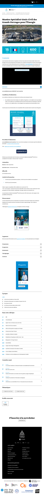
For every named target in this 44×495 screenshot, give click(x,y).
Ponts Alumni (24, 456)
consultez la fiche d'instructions (13, 143)
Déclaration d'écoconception (13, 467)
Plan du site (10, 473)
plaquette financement (12, 206)
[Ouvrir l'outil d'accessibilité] (2, 490)
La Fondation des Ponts (26, 458)
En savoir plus (22, 420)
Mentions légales (11, 471)
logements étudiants (21, 238)
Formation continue (8, 391)
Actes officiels (10, 447)
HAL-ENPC (10, 449)
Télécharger (21, 286)
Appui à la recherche (11, 456)
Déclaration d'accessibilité (12, 465)
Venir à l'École (10, 458)
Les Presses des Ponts (12, 454)
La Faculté (24, 449)
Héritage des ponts (25, 451)
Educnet (9, 451)
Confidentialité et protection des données (15, 469)
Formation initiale (20, 391)
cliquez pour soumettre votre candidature (13, 146)
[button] (37, 2)
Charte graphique (25, 454)
